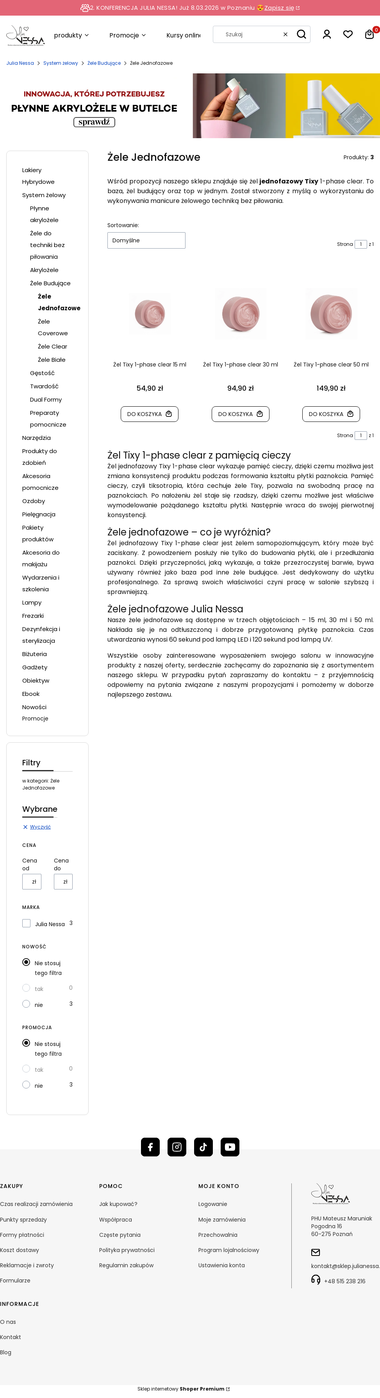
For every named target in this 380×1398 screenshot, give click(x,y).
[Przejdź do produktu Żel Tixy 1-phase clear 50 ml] (331, 314)
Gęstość (42, 373)
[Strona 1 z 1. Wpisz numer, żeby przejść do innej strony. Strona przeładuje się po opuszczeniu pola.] (361, 244)
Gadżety (34, 667)
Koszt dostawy (19, 1250)
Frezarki (33, 616)
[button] (301, 34)
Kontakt (10, 1337)
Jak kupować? (118, 1204)
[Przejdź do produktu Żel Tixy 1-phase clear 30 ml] (241, 314)
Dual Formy (46, 399)
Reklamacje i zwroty (27, 1265)
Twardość (44, 386)
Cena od (29, 864)
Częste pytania (120, 1235)
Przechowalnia (217, 1235)
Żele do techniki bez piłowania (47, 245)
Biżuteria (34, 654)
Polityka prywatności (127, 1250)
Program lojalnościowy (228, 1250)
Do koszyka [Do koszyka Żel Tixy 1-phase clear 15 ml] (145, 414)
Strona (345, 244)
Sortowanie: (123, 225)
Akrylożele (44, 270)
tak (39, 989)
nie (39, 1005)
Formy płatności (22, 1235)
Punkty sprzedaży (23, 1220)
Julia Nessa (20, 63)
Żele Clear (52, 346)
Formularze (15, 1280)
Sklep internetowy (181, 1389)
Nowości (34, 707)
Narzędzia (36, 438)
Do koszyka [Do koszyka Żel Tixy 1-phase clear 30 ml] (235, 414)
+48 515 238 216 (345, 1281)
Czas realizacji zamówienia (36, 1204)
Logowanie (212, 1204)
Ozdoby (33, 501)
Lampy (31, 602)
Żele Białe (52, 360)
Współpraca (115, 1220)
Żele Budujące (104, 63)
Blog (5, 1352)
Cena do (61, 864)
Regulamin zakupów (126, 1265)
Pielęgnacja (38, 514)
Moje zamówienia (222, 1220)
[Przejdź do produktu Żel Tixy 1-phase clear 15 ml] (150, 314)
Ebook (30, 694)
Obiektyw (35, 680)
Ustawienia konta (221, 1265)
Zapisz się (279, 8)
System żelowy (60, 63)
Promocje (35, 718)
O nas (8, 1322)
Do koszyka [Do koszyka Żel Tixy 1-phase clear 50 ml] (326, 414)
